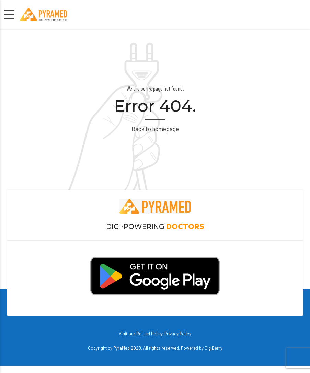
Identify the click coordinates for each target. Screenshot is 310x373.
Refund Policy (149, 333)
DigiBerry (213, 348)
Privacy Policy (177, 333)
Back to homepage (155, 128)
